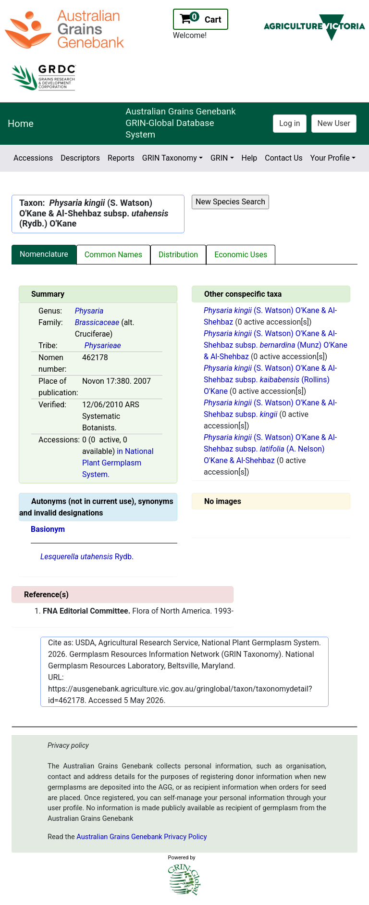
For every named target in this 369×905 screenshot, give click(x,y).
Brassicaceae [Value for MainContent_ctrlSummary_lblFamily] (97, 322)
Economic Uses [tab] (240, 254)
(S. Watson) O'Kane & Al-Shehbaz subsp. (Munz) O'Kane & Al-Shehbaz (275, 345)
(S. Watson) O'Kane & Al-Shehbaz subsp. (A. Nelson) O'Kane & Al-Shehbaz (270, 449)
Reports (121, 158)
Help (250, 158)
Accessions (33, 158)
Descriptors (80, 158)
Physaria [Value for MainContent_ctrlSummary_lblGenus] (89, 310)
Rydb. (87, 556)
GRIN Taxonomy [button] (169, 158)
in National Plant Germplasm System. (118, 463)
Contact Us (284, 158)
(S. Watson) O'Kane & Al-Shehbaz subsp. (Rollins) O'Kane (270, 380)
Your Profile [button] (330, 158)
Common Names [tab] (113, 254)
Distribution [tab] (178, 254)
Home (21, 123)
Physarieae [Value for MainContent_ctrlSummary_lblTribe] (103, 345)
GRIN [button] (219, 158)
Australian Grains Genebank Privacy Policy (141, 837)
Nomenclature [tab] (44, 254)
